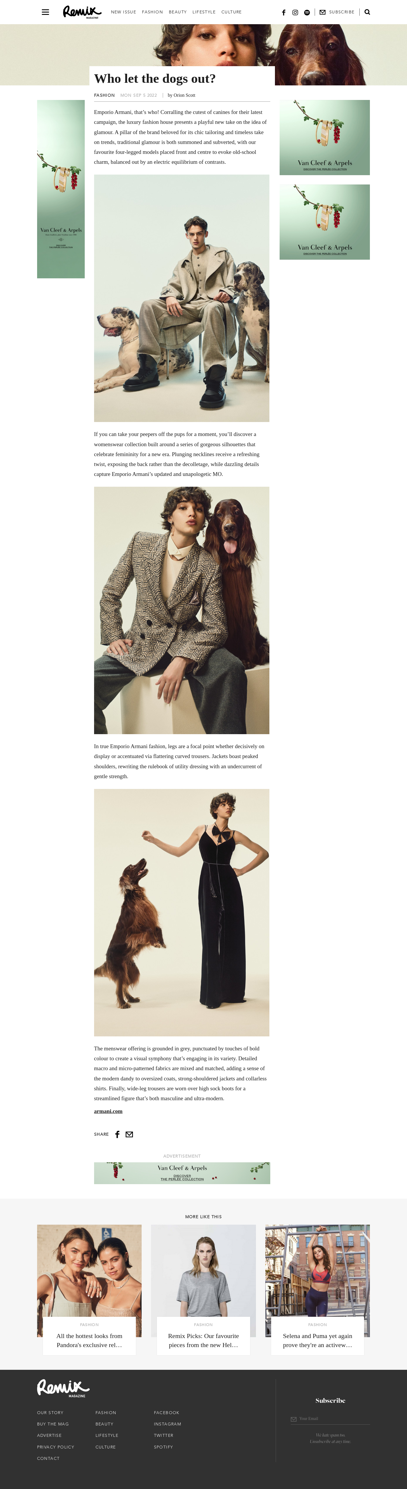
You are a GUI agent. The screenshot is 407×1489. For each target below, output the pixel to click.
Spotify (163, 1447)
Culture (231, 12)
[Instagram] (295, 12)
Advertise (49, 1435)
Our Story (50, 1412)
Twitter (164, 1435)
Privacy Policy (56, 1447)
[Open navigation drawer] (45, 12)
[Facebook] (284, 12)
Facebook (167, 1412)
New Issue (123, 12)
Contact (48, 1458)
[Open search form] (367, 12)
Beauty (178, 12)
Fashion (152, 12)
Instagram (167, 1424)
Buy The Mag (53, 1424)
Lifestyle (204, 12)
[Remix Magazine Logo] (82, 12)
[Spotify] (307, 12)
